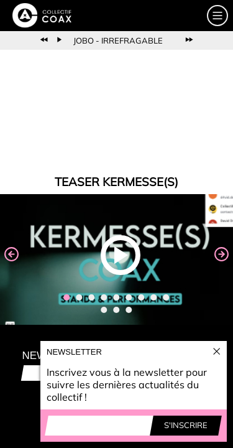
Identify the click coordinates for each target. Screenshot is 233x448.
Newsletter (74, 352)
